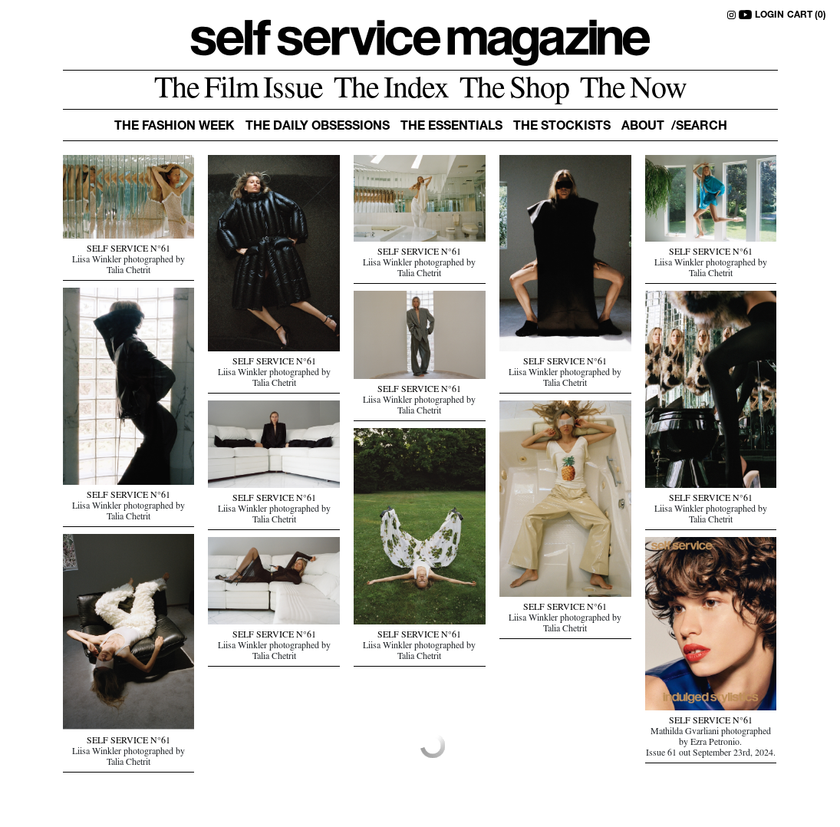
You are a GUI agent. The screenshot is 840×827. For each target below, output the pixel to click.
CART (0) (806, 15)
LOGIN (769, 15)
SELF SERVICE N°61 (128, 250)
